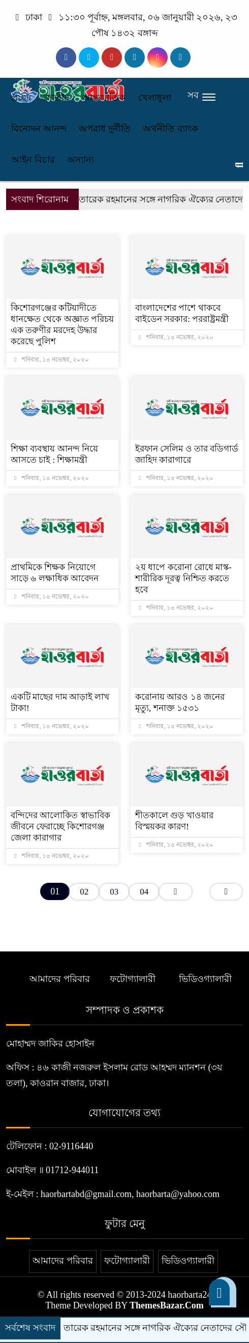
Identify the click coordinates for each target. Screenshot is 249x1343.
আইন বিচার (33, 160)
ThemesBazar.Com (167, 1305)
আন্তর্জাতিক (104, 98)
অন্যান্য (80, 160)
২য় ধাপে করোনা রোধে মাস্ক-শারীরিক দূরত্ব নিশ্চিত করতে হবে (183, 578)
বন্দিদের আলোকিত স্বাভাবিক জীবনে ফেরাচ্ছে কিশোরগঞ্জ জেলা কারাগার (60, 827)
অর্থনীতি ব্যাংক (170, 129)
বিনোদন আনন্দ (39, 129)
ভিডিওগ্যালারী (205, 979)
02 (84, 892)
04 (144, 892)
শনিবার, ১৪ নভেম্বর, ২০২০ (51, 359)
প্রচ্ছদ (21, 98)
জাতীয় (57, 98)
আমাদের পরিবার (59, 979)
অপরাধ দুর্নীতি (105, 129)
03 (114, 892)
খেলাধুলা (154, 98)
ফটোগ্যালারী (132, 979)
